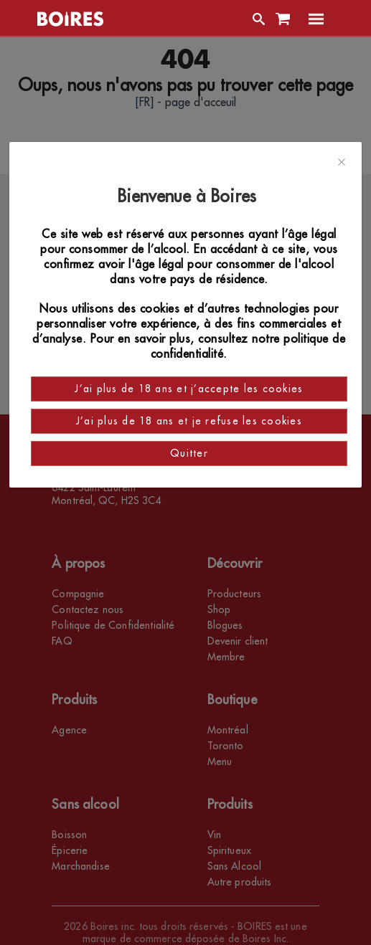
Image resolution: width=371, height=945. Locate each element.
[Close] (341, 162)
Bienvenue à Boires (189, 196)
